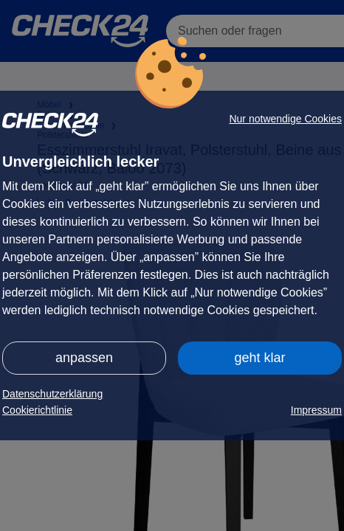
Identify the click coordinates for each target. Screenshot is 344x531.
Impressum (316, 410)
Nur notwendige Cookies (285, 119)
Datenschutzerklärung (52, 394)
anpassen (84, 357)
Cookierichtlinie (37, 410)
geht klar (259, 357)
